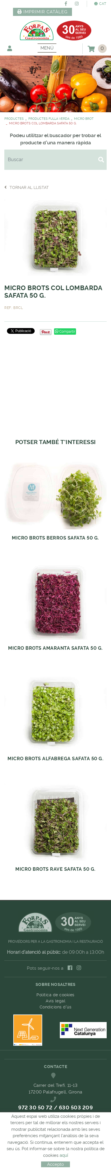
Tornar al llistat (26, 187)
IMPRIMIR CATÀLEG (42, 11)
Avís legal (55, 1001)
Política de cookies (55, 995)
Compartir (65, 331)
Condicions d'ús (56, 1007)
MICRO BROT (84, 119)
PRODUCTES (14, 119)
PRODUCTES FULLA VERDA (48, 119)
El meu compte (9, 48)
